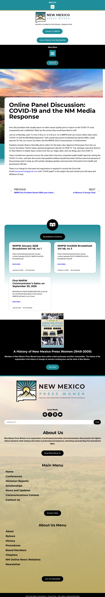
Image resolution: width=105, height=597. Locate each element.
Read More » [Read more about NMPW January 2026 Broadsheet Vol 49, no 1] (16, 264)
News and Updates (17, 489)
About (9, 530)
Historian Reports (16, 480)
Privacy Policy (52, 593)
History (9, 539)
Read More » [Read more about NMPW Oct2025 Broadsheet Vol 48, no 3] (62, 264)
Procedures (12, 543)
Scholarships (13, 485)
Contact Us (12, 498)
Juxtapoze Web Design (73, 593)
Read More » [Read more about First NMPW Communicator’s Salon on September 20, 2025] (16, 302)
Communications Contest (21, 494)
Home (9, 471)
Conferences (13, 476)
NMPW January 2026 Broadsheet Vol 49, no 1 (27, 247)
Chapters (11, 552)
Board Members (15, 548)
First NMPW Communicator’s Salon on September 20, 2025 (28, 283)
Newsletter (12, 561)
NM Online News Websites (22, 557)
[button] (52, 7)
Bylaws (10, 534)
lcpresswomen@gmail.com (26, 171)
